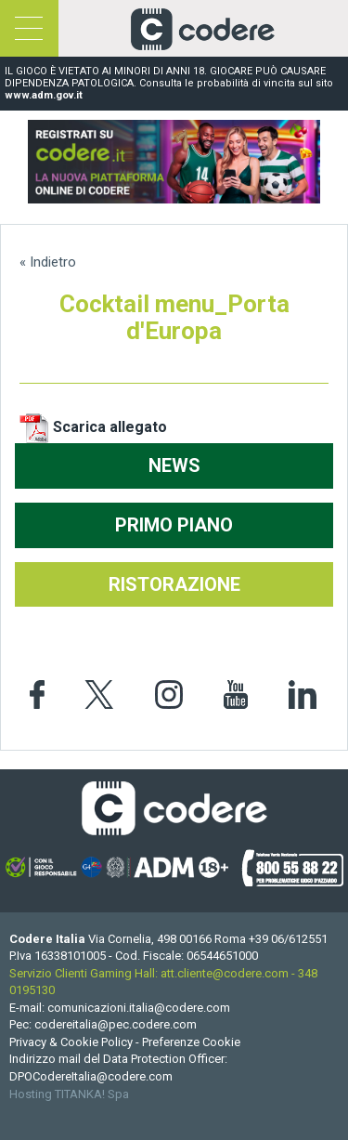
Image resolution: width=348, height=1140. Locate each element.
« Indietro (47, 262)
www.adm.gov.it (44, 95)
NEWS (174, 465)
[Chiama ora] (288, 939)
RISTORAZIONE (174, 584)
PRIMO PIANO (174, 525)
